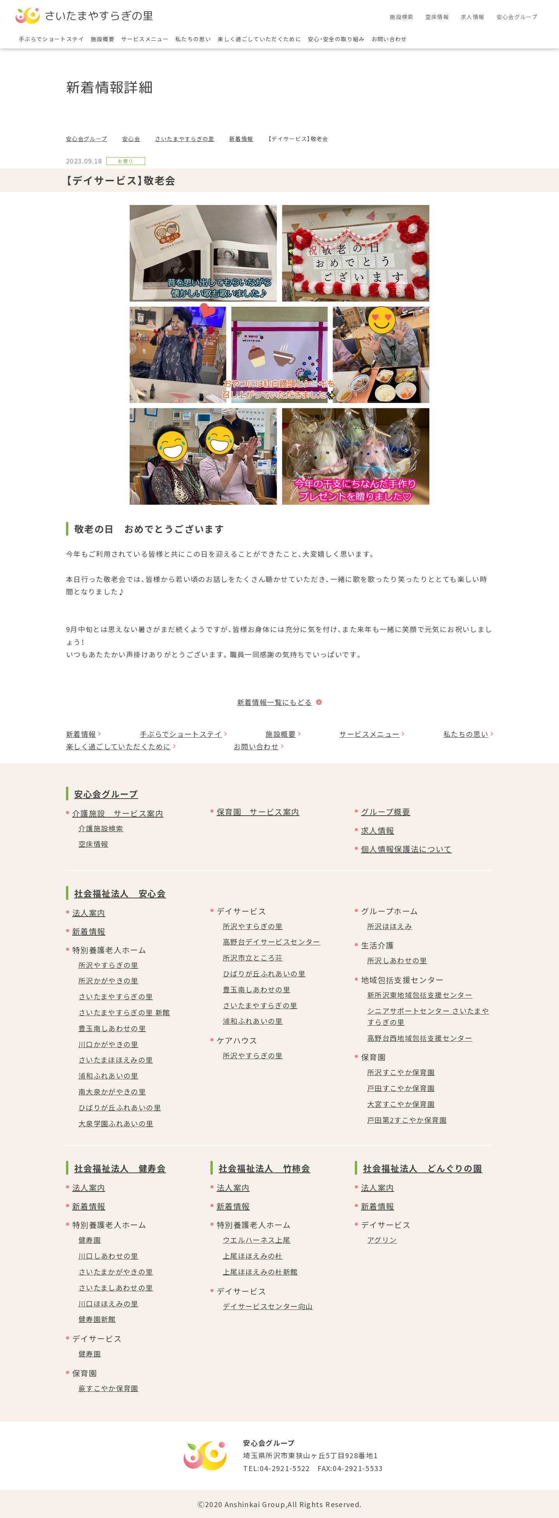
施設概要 (280, 734)
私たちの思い (465, 734)
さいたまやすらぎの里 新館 (124, 1012)
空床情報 (93, 844)
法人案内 (88, 912)
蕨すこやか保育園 (108, 1388)
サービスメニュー (369, 734)
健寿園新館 (97, 1319)
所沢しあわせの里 (397, 960)
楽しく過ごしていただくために (118, 746)
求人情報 (377, 830)
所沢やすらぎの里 (108, 965)
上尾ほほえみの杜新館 (260, 1271)
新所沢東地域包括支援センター (419, 995)
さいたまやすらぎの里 (185, 138)
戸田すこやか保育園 (401, 1088)
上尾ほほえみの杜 (253, 1256)
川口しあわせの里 (108, 1256)
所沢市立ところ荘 (253, 957)
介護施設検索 (100, 828)
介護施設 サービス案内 (117, 813)
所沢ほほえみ (389, 926)
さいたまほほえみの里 (115, 1059)
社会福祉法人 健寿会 (120, 1168)
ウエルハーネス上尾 (256, 1240)
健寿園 (89, 1240)
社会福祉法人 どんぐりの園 (422, 1168)
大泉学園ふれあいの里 (116, 1123)
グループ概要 (385, 811)
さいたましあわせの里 (115, 1287)
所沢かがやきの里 (108, 980)
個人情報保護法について (406, 849)
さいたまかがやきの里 (115, 1271)
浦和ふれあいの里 (108, 1075)
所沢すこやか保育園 (401, 1072)
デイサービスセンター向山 (268, 1306)
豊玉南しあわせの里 (112, 1028)
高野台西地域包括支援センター (419, 1038)
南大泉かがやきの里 (112, 1091)
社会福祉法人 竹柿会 (265, 1168)
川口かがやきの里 (108, 1044)
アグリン (382, 1240)
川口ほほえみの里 (108, 1303)
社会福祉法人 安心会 (120, 893)
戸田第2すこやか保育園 (407, 1120)
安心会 (131, 138)
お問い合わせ (256, 746)
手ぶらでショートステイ (181, 734)
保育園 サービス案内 (258, 811)
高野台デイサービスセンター (272, 941)
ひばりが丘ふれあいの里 (119, 1107)
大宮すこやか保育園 (401, 1104)
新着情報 (241, 138)
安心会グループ (86, 138)
